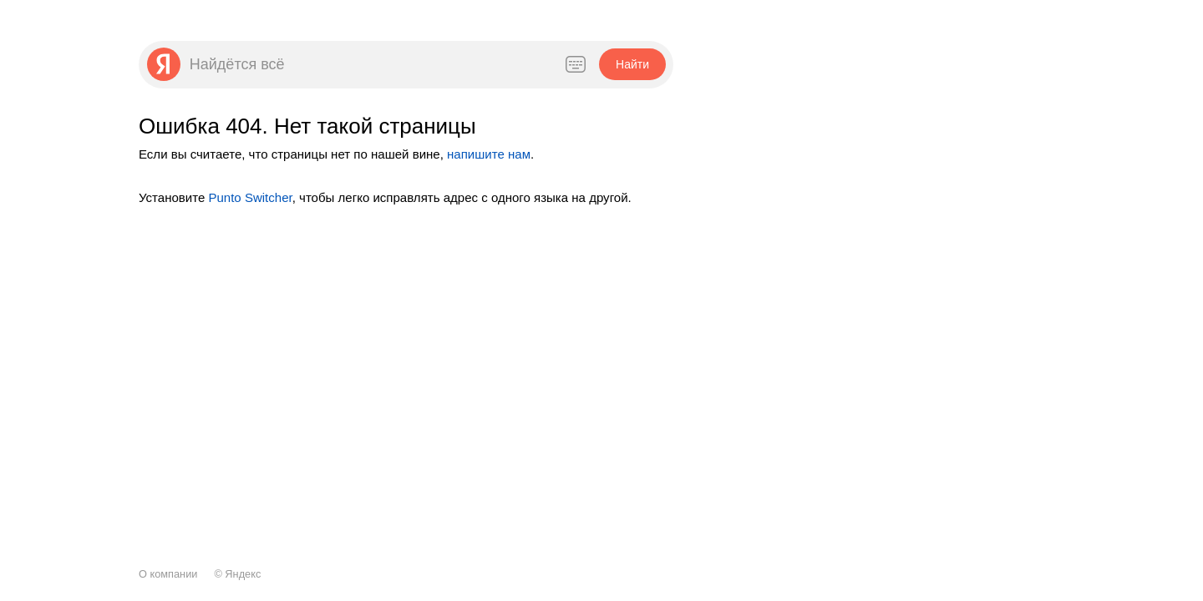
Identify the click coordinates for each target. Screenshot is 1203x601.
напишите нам (488, 154)
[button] (632, 64)
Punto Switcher (250, 197)
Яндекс (243, 574)
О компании (168, 574)
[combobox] (367, 64)
